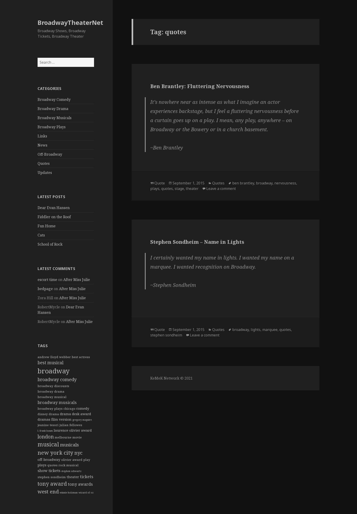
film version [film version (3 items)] (61, 419)
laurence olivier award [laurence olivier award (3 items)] (73, 430)
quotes (167, 188)
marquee (270, 329)
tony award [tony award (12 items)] (52, 483)
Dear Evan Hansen (54, 207)
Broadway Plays (52, 126)
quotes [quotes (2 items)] (52, 465)
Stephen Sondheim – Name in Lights (197, 241)
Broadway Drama (53, 108)
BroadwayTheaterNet (70, 22)
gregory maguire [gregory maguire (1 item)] (82, 419)
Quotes (44, 163)
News (42, 145)
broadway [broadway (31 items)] (54, 370)
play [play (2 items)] (86, 460)
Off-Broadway (50, 154)
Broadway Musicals (54, 117)
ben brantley (243, 183)
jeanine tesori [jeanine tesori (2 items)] (48, 425)
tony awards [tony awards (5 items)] (80, 484)
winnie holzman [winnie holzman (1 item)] (69, 492)
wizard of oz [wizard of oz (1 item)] (86, 492)
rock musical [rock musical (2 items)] (69, 465)
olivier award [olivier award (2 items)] (71, 460)
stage (179, 188)
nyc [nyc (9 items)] (78, 452)
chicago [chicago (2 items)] (69, 408)
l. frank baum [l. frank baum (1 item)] (45, 430)
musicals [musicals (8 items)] (69, 444)
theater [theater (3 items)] (73, 477)
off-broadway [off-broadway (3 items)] (49, 459)
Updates (45, 172)
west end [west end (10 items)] (48, 491)
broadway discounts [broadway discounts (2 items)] (53, 386)
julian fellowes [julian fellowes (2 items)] (70, 425)
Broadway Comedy (54, 99)
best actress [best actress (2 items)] (81, 357)
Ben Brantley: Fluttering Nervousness (199, 86)
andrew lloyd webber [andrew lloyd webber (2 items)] (54, 357)
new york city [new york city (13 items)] (55, 452)
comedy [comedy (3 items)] (82, 408)
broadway (264, 183)
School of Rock (50, 244)
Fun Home (47, 225)
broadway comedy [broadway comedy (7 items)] (57, 379)
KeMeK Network (164, 378)
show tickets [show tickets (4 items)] (49, 470)
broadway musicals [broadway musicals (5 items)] (57, 402)
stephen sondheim (166, 335)
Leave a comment (221, 188)
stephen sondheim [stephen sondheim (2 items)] (52, 477)
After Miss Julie (76, 279)
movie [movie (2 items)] (77, 437)
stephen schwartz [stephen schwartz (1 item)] (71, 471)
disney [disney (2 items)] (43, 414)
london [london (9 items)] (46, 436)
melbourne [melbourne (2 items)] (63, 437)
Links (42, 136)
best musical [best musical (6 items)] (51, 363)
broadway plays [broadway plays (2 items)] (50, 408)
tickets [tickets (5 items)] (86, 476)
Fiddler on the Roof (54, 216)
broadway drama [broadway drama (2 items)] (51, 391)
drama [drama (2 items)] (54, 414)
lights (255, 329)
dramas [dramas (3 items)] (44, 419)
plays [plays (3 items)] (42, 465)
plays (154, 188)
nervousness (285, 183)
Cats (41, 235)
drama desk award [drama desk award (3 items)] (75, 414)
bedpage (45, 288)
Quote (159, 183)
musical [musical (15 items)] (48, 444)
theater (192, 188)
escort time (47, 279)
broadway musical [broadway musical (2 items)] (52, 397)
